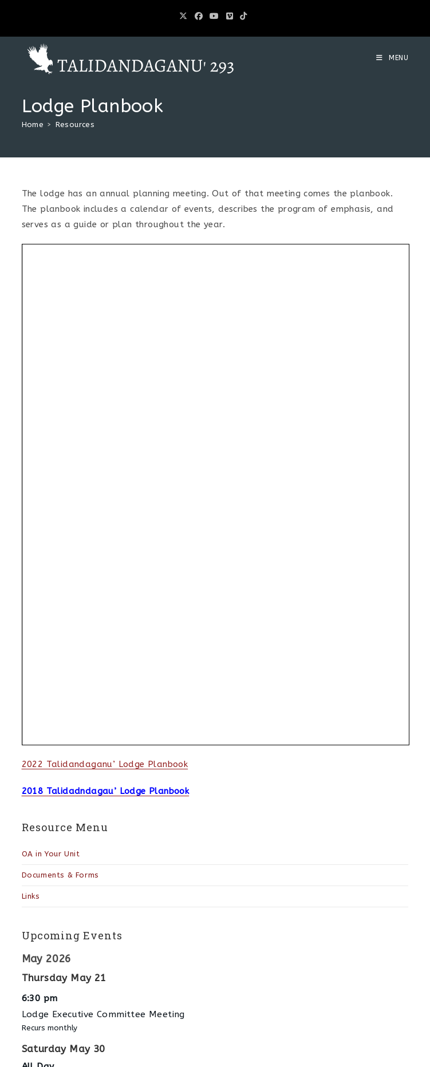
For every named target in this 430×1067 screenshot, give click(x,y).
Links (31, 896)
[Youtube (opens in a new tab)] (214, 16)
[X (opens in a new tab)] (185, 16)
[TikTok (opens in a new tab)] (243, 16)
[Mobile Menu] (392, 58)
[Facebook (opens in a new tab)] (198, 16)
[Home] (33, 124)
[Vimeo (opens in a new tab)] (229, 16)
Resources (75, 124)
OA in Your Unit (51, 853)
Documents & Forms (60, 875)
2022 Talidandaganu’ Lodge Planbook (105, 764)
